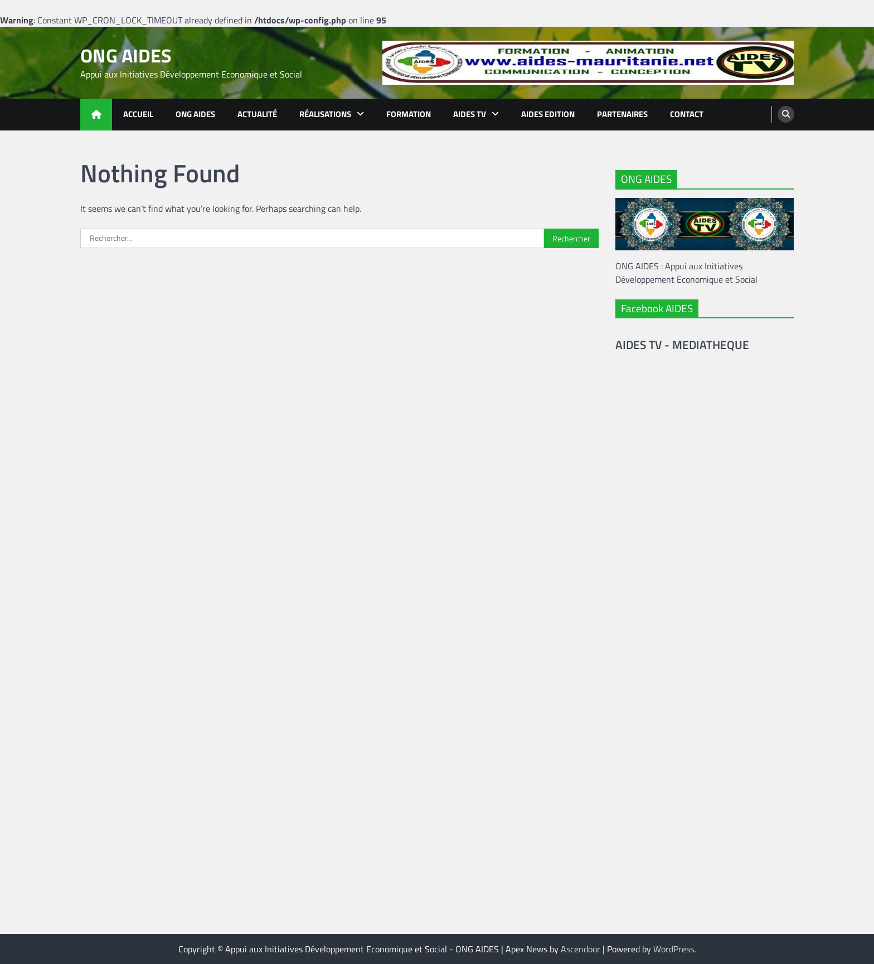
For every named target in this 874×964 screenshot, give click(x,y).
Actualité (257, 114)
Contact (686, 114)
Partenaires (622, 114)
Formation (408, 114)
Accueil (138, 114)
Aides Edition (548, 114)
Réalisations (325, 114)
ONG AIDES (126, 55)
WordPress (673, 949)
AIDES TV (469, 114)
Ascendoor (580, 949)
